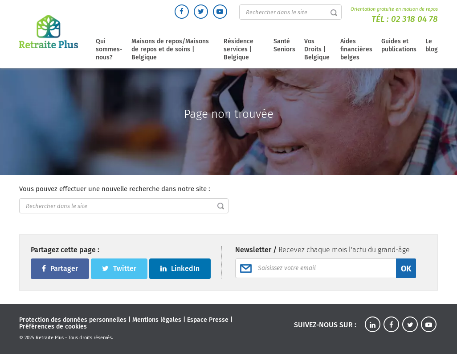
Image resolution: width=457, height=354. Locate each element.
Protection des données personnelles (72, 320)
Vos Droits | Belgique (317, 49)
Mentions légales (156, 320)
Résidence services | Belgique (238, 49)
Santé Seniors (284, 45)
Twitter (119, 268)
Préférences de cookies (53, 326)
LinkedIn (180, 268)
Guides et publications (398, 45)
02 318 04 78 (414, 19)
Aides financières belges (356, 49)
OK (406, 269)
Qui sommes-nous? (109, 49)
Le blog (431, 45)
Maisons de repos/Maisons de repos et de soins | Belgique (170, 49)
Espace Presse (207, 320)
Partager (60, 268)
